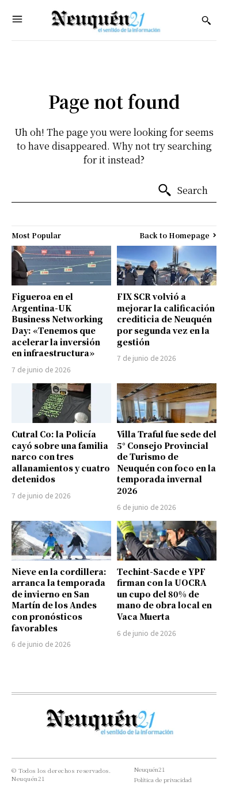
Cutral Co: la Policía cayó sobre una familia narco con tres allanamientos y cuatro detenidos (61, 456)
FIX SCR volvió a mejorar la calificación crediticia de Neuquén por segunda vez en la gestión (166, 319)
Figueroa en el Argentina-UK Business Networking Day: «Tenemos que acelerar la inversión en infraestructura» (57, 325)
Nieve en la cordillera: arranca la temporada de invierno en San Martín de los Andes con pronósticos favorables (59, 600)
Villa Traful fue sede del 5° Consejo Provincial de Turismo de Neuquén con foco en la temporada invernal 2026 (166, 462)
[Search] (182, 190)
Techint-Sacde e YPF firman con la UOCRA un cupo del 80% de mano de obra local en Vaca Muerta (164, 594)
